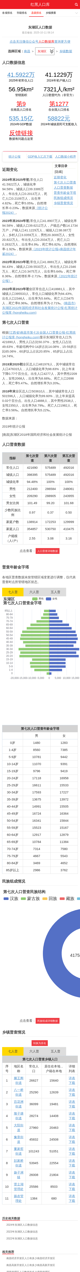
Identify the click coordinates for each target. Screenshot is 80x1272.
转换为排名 (39, 1043)
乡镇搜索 (51, 12)
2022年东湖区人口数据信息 (22, 1238)
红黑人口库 (40, 4)
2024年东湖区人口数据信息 (22, 1224)
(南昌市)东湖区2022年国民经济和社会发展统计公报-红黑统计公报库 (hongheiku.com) (39, 307)
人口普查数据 (63, 187)
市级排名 (22, 12)
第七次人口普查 (65, 182)
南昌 (27, 51)
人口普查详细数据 (47, 551)
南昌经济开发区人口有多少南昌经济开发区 (30, 1258)
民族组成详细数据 (47, 1020)
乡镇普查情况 (63, 203)
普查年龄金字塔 (65, 192)
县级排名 (36, 12)
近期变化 (60, 177)
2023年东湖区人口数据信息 (22, 1231)
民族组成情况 (63, 198)
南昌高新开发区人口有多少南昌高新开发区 (30, 1265)
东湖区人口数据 (40, 27)
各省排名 (7, 12)
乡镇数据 (65, 51)
